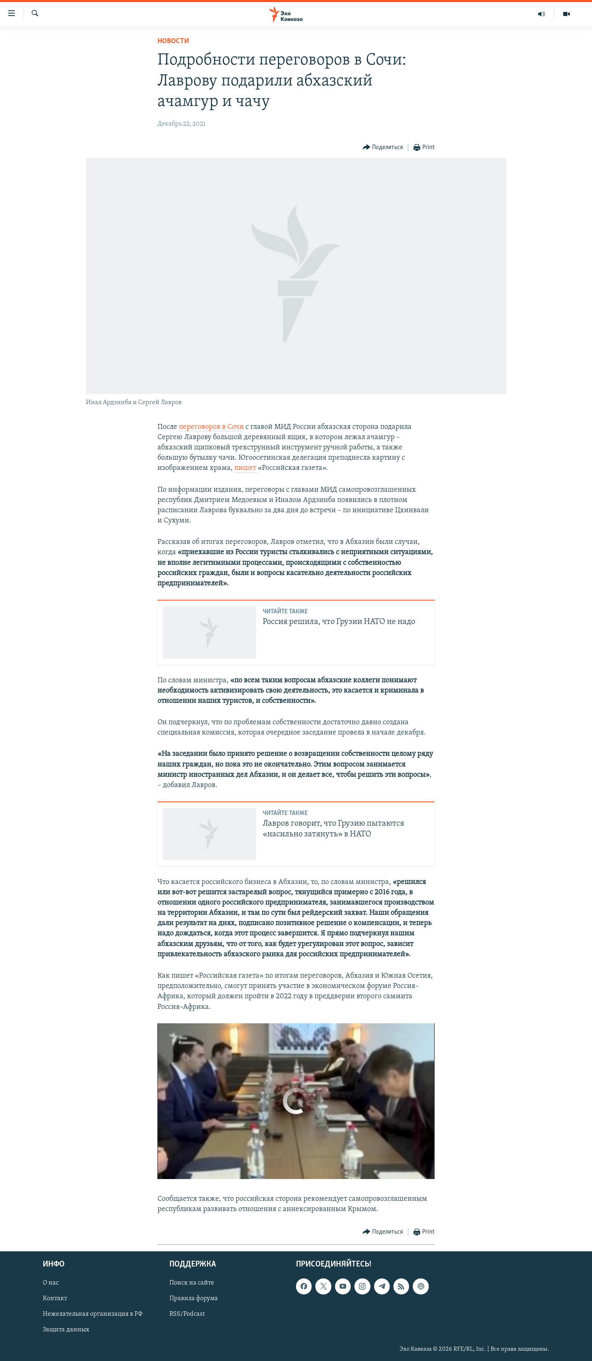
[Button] (383, 147)
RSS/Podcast (187, 1314)
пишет (246, 468)
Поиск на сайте (191, 1283)
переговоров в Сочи (211, 427)
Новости (173, 41)
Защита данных (66, 1330)
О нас (51, 1283)
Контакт (55, 1299)
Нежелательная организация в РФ (93, 1314)
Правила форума (193, 1299)
